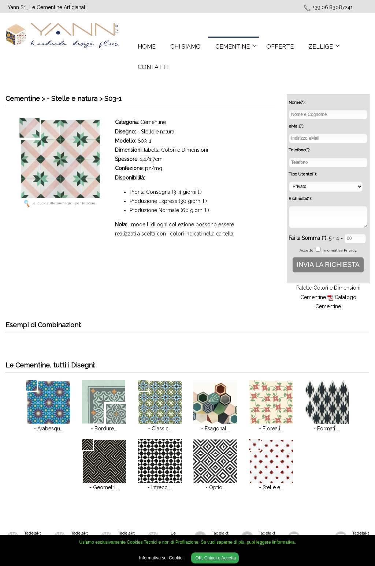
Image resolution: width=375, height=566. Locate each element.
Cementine (232, 46)
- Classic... (160, 428)
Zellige (320, 46)
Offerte (280, 46)
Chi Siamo (185, 46)
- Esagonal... (215, 428)
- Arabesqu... (48, 428)
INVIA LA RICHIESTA (328, 264)
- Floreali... (271, 428)
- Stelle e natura (155, 132)
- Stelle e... (271, 487)
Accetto (306, 250)
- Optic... (215, 487)
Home (147, 46)
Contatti (153, 67)
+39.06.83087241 (333, 7)
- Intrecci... (160, 487)
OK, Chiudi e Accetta (215, 558)
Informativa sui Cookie (161, 558)
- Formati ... (326, 428)
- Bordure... (104, 428)
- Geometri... (104, 487)
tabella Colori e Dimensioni (176, 150)
